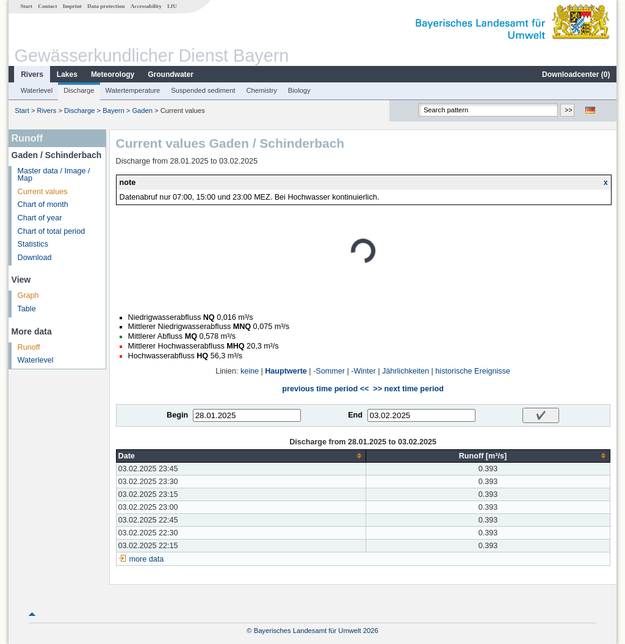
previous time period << (325, 389)
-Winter (363, 371)
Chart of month (43, 204)
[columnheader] (241, 455)
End (355, 415)
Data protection (106, 6)
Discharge (78, 90)
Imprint (72, 6)
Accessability (146, 6)
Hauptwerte (286, 371)
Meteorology (112, 74)
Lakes (67, 74)
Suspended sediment (203, 90)
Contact (47, 6)
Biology (299, 90)
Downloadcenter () (576, 74)
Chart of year (40, 218)
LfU (172, 6)
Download (35, 257)
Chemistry (261, 90)
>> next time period (408, 389)
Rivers (32, 74)
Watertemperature (133, 90)
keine (249, 371)
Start (26, 6)
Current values (43, 191)
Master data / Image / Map (54, 175)
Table (27, 309)
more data (146, 559)
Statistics (33, 244)
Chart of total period (51, 231)
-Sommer (329, 371)
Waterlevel (36, 90)
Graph (28, 295)
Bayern (113, 110)
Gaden (142, 110)
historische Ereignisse (472, 371)
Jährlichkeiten (405, 371)
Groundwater (170, 74)
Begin (177, 415)
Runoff (29, 347)
